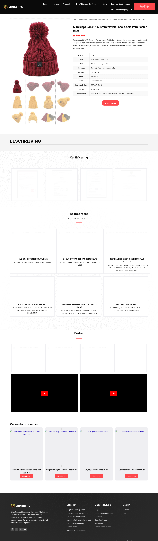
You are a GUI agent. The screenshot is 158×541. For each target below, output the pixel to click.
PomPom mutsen (90, 20)
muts (81, 20)
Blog (105, 4)
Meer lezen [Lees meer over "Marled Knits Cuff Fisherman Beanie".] (26, 472)
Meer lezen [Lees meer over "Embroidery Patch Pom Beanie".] (132, 472)
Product (67, 4)
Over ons (55, 4)
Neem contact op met (120, 4)
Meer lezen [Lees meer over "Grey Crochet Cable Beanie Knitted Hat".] (97, 472)
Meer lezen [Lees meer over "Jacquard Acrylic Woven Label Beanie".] (61, 472)
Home (45, 4)
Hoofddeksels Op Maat (87, 4)
